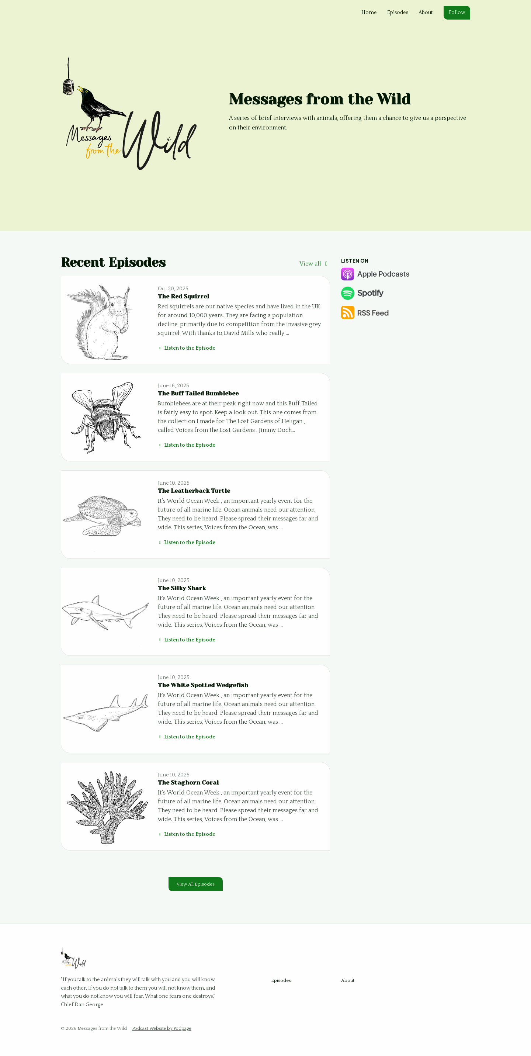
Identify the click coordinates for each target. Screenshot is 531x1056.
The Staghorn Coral (188, 782)
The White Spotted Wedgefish (203, 685)
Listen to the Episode (187, 348)
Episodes (397, 12)
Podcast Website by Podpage (161, 1028)
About (426, 12)
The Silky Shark (182, 588)
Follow (457, 12)
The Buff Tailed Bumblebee (198, 393)
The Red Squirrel (183, 296)
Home (369, 12)
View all (314, 263)
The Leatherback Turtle (194, 490)
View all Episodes (196, 884)
